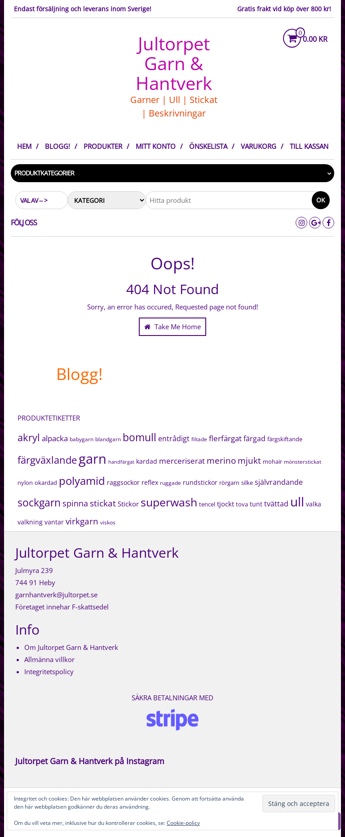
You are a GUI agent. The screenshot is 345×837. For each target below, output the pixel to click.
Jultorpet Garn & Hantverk (174, 63)
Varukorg (258, 146)
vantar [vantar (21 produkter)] (54, 522)
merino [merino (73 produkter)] (221, 460)
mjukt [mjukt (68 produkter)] (249, 460)
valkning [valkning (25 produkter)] (30, 522)
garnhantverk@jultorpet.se (56, 594)
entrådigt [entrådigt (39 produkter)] (174, 438)
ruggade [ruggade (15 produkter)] (170, 483)
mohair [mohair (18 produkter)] (272, 461)
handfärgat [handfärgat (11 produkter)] (121, 462)
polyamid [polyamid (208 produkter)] (82, 480)
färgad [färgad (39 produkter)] (254, 438)
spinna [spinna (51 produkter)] (75, 503)
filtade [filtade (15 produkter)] (199, 439)
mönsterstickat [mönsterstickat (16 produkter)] (302, 461)
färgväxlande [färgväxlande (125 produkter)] (47, 459)
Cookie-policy (183, 823)
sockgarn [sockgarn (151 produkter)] (39, 503)
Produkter (103, 146)
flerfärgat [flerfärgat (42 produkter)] (225, 438)
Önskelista (208, 146)
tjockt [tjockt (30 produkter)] (225, 503)
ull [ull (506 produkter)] (297, 501)
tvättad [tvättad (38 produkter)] (276, 504)
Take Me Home (172, 326)
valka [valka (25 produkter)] (313, 504)
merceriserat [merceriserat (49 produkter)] (182, 460)
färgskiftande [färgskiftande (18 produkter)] (284, 439)
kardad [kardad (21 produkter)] (146, 461)
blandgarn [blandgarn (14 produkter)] (108, 439)
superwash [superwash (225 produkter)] (169, 502)
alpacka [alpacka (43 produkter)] (55, 438)
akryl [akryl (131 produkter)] (29, 437)
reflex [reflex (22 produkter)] (150, 482)
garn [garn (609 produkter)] (92, 459)
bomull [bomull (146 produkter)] (139, 437)
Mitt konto (156, 146)
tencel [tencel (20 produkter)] (207, 504)
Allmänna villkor (49, 659)
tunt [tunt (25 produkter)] (256, 504)
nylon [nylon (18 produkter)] (25, 483)
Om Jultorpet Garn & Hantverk (71, 647)
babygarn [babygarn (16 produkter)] (81, 439)
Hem (24, 146)
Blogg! (57, 146)
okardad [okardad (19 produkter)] (46, 483)
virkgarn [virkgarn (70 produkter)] (82, 521)
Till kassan (309, 146)
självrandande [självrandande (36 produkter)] (279, 482)
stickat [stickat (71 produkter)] (103, 503)
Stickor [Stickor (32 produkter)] (128, 504)
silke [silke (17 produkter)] (247, 483)
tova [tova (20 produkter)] (242, 504)
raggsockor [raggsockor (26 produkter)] (123, 482)
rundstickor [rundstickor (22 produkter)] (200, 482)
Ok (320, 200)
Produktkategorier (44, 173)
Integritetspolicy (49, 671)
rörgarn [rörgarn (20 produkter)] (229, 483)
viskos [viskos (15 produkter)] (107, 522)
